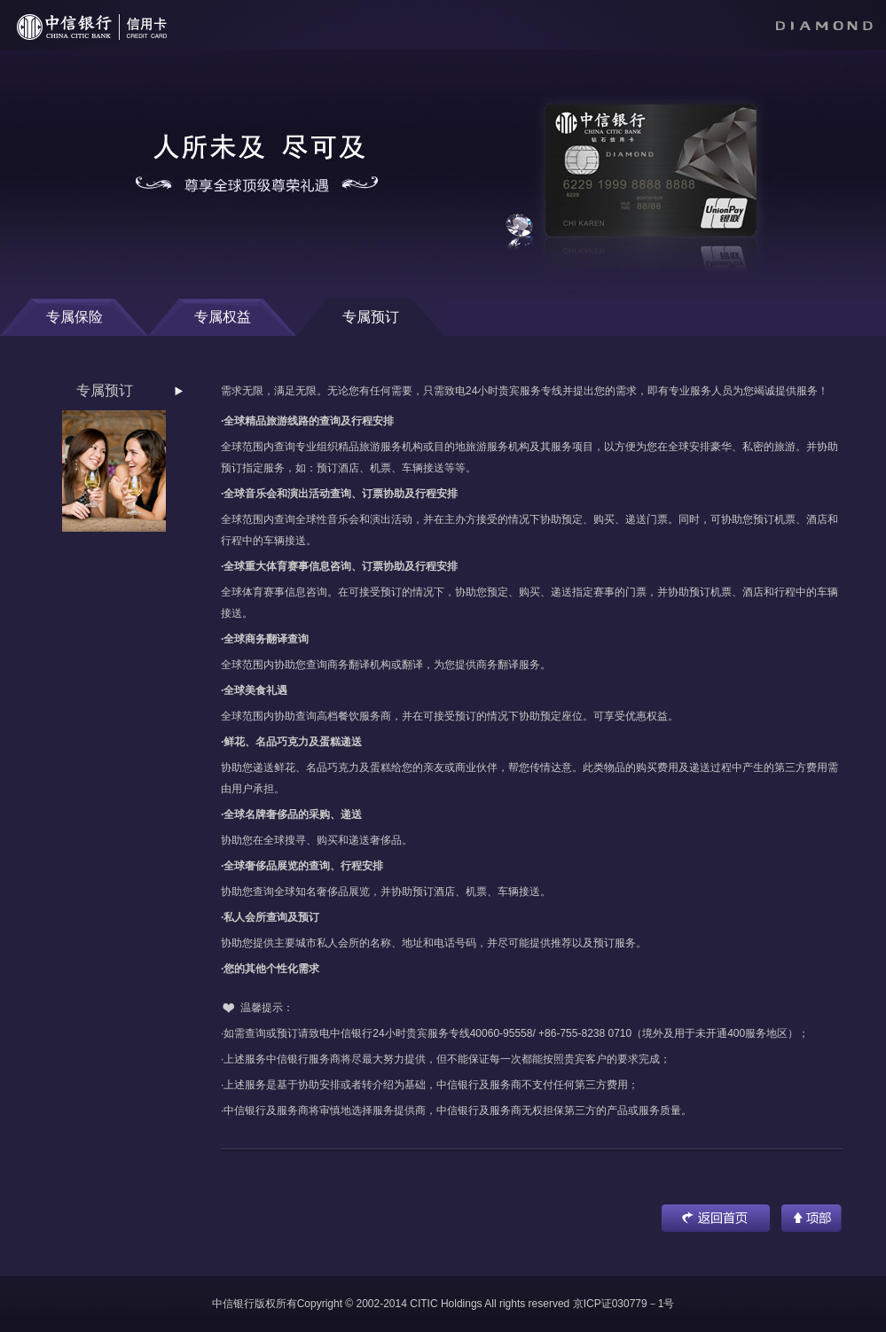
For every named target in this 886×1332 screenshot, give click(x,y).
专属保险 (74, 316)
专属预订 (370, 316)
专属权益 (222, 316)
